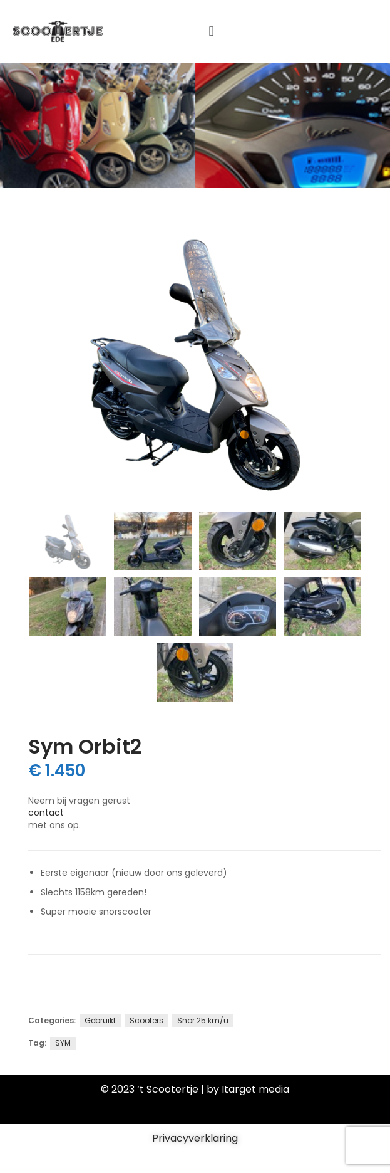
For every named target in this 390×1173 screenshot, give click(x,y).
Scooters (146, 1020)
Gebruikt (100, 1020)
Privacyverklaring (195, 1138)
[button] (211, 31)
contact (46, 813)
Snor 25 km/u (202, 1020)
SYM (63, 1043)
